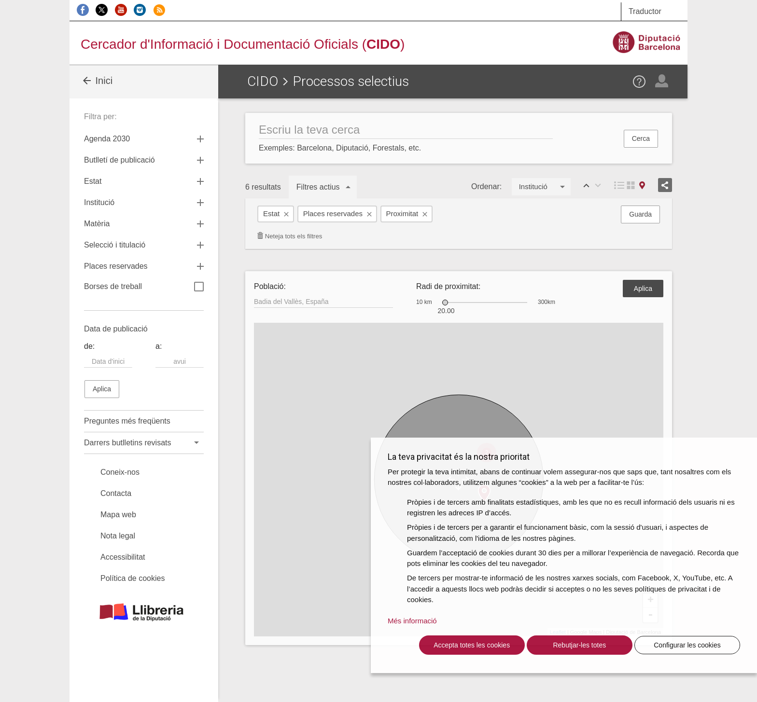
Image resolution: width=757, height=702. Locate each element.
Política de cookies (132, 578)
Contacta (115, 493)
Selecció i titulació (114, 245)
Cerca (641, 138)
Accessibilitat (122, 557)
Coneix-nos (120, 472)
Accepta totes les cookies (472, 645)
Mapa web (118, 514)
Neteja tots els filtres (289, 236)
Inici (96, 80)
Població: (270, 286)
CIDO (262, 81)
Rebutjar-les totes (579, 645)
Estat (271, 213)
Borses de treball (144, 287)
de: (89, 346)
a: (158, 346)
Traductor (645, 11)
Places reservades (333, 213)
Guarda (640, 214)
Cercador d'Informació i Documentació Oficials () (243, 44)
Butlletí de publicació (119, 160)
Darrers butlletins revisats (127, 443)
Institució (99, 202)
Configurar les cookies (687, 645)
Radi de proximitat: (448, 286)
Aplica (643, 288)
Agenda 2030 (107, 139)
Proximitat (402, 213)
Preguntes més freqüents (127, 421)
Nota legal (117, 536)
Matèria (97, 224)
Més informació (412, 621)
